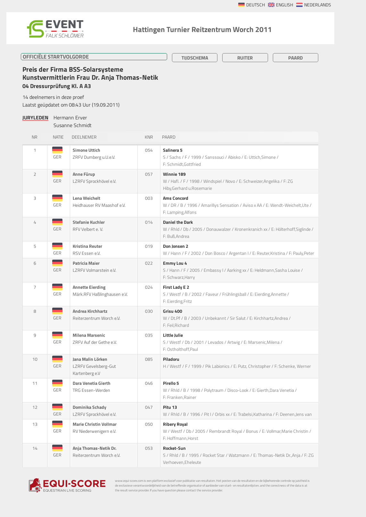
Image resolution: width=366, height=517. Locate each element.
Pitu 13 (170, 407)
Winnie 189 (175, 174)
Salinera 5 (173, 150)
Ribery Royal (176, 424)
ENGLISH (284, 4)
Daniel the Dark (178, 222)
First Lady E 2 (176, 287)
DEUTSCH (255, 4)
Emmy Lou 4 (175, 263)
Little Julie (173, 335)
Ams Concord (176, 198)
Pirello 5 (171, 383)
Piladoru (171, 359)
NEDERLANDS (317, 4)
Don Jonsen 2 (176, 246)
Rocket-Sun (175, 448)
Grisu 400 (173, 311)
